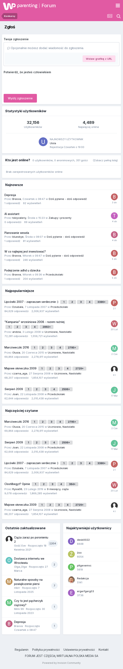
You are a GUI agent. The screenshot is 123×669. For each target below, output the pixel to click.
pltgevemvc (84, 565)
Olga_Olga (20, 566)
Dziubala (17, 306)
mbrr (17, 587)
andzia (16, 331)
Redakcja (83, 578)
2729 (79, 368)
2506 (66, 389)
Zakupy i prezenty (60, 217)
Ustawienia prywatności (79, 649)
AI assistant (11, 214)
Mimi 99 (19, 608)
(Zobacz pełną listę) (105, 160)
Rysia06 (17, 489)
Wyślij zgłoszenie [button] (20, 98)
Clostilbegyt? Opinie (17, 484)
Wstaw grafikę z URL (99, 58)
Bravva (16, 198)
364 (72, 484)
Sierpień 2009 (14, 389)
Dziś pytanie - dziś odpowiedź (68, 198)
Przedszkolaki (54, 274)
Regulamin (21, 649)
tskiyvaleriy (19, 217)
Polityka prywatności (46, 649)
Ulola (53, 143)
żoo (79, 552)
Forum (49, 5)
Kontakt (103, 649)
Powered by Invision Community (61, 662)
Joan (15, 394)
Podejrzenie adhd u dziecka (22, 270)
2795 (72, 347)
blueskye (18, 236)
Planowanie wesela (16, 232)
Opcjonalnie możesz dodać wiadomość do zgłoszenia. (45, 48)
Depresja (10, 195)
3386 (101, 301)
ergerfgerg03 (85, 591)
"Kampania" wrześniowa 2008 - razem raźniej (34, 322)
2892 (46, 326)
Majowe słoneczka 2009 (20, 368)
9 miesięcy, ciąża (58, 489)
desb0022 (83, 539)
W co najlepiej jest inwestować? (25, 251)
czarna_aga (19, 373)
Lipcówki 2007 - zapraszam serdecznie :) (31, 301)
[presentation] (34, 83)
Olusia (16, 352)
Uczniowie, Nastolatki (58, 331)
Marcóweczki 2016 (17, 347)
